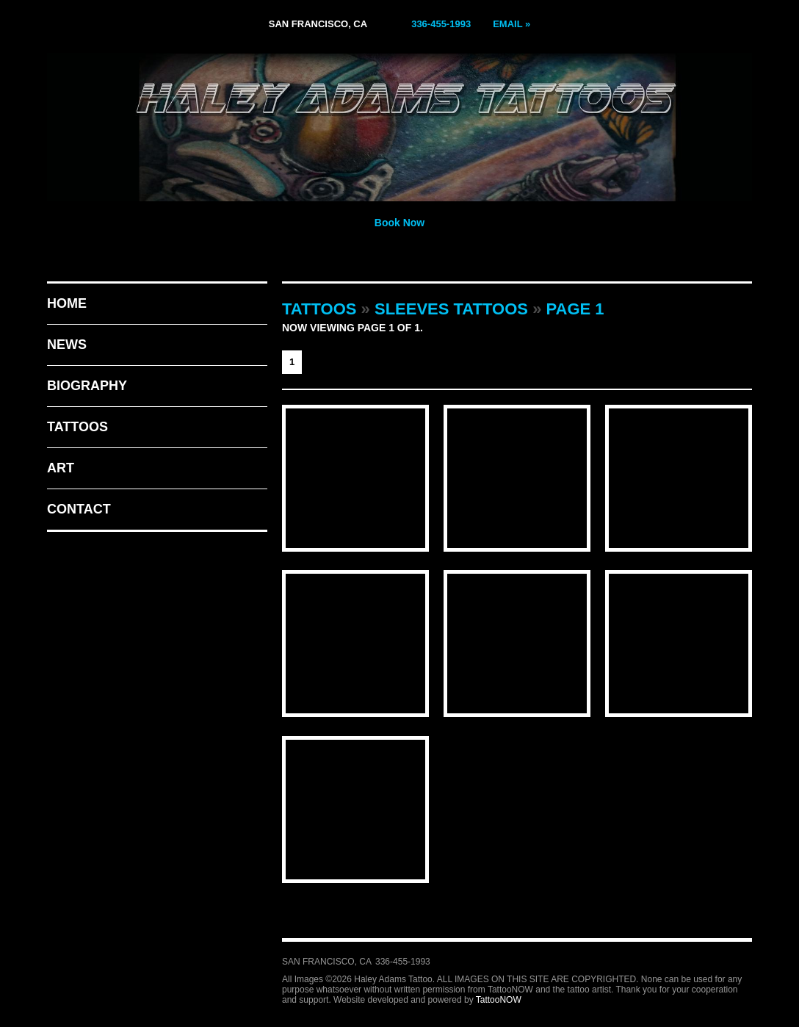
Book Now (399, 222)
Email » (511, 23)
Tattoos (77, 426)
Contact (79, 509)
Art (60, 468)
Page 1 (575, 309)
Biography (87, 385)
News (67, 344)
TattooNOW (498, 1000)
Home (67, 303)
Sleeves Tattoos (451, 309)
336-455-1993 (441, 23)
